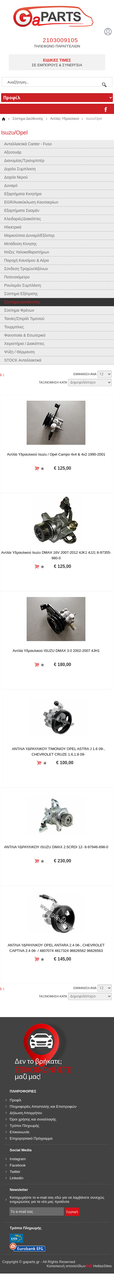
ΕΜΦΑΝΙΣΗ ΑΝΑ (85, 374)
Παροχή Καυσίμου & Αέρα (26, 260)
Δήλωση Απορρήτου (26, 1113)
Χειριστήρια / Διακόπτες (24, 343)
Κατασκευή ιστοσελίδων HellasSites (79, 1266)
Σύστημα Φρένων (19, 310)
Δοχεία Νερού (16, 177)
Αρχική (3, 118)
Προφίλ (15, 1100)
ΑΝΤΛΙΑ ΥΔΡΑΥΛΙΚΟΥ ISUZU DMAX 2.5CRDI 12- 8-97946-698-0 (56, 847)
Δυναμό (10, 185)
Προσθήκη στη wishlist (42, 468)
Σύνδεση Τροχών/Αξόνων (26, 268)
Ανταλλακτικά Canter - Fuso (28, 144)
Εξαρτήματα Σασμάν (21, 210)
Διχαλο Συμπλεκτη (20, 169)
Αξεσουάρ (12, 152)
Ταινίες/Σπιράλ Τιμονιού (24, 318)
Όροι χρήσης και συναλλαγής (33, 1119)
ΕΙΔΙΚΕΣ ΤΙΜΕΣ (57, 60)
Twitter (15, 1172)
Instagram (18, 1159)
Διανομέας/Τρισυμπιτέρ (24, 160)
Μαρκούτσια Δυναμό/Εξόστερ (29, 235)
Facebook (18, 1165)
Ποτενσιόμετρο (17, 277)
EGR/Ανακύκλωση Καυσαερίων (31, 202)
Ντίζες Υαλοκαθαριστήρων (26, 252)
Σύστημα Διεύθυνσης (27, 119)
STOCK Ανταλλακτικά (22, 360)
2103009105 (60, 40)
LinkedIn (16, 1178)
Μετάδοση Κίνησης (20, 244)
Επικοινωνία (19, 1132)
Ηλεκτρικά (12, 227)
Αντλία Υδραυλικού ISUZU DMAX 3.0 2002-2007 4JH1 (56, 651)
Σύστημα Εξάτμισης (21, 293)
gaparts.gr (57, 16)
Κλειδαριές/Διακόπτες (22, 219)
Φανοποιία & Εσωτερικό (24, 335)
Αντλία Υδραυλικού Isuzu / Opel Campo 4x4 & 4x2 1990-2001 (56, 454)
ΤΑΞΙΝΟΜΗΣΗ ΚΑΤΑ (53, 382)
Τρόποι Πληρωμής (24, 1126)
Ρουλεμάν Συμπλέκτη (22, 285)
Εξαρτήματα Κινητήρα (23, 194)
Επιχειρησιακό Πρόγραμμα (31, 1138)
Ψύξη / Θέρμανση (19, 352)
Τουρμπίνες (14, 327)
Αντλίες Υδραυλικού (64, 119)
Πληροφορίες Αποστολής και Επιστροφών (43, 1106)
